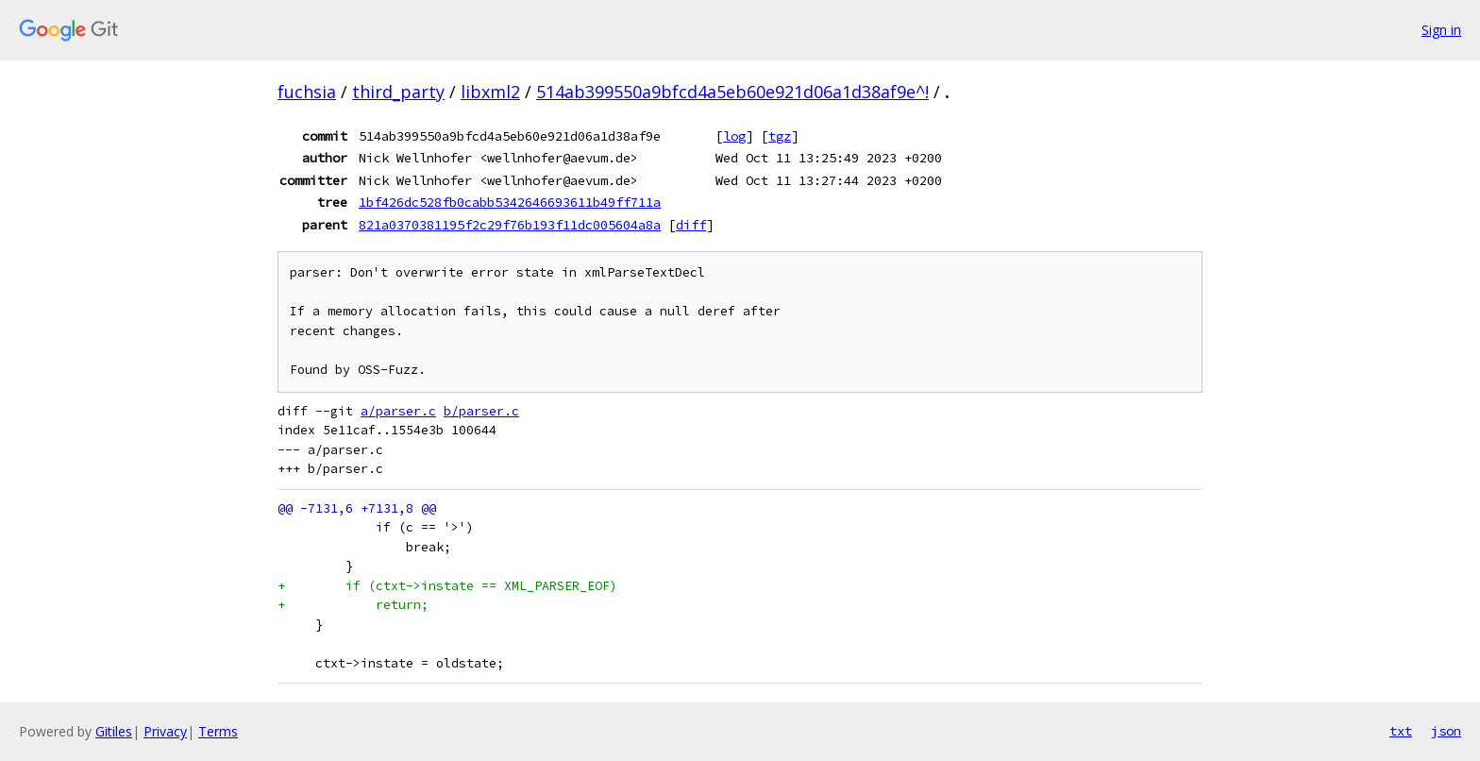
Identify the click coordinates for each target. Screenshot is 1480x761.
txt (1400, 730)
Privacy (165, 731)
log (734, 135)
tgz (779, 135)
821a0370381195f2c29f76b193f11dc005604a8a (510, 224)
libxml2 (490, 91)
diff (691, 224)
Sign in (1441, 30)
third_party (398, 91)
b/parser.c (481, 411)
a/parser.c (398, 411)
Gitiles (113, 731)
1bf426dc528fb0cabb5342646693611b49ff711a (510, 202)
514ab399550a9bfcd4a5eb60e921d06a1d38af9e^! (732, 91)
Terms (218, 731)
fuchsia (307, 91)
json (1446, 730)
